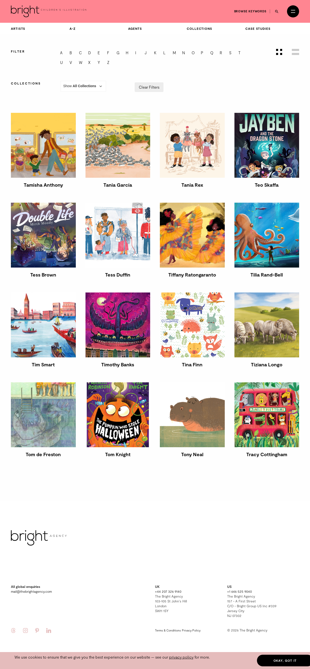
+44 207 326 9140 (168, 591)
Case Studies (258, 29)
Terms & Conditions (168, 630)
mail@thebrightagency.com (31, 591)
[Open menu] (293, 11)
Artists (18, 29)
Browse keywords (250, 11)
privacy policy (181, 657)
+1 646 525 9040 (239, 591)
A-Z (73, 29)
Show (83, 86)
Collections (199, 29)
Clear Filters (149, 87)
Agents (135, 29)
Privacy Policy (191, 630)
